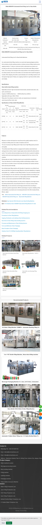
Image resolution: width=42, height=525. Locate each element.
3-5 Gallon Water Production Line (9, 502)
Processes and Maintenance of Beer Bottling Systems (14, 223)
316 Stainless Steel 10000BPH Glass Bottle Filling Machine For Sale (20, 203)
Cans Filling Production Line (8, 496)
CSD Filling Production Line (8, 493)
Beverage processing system (8, 466)
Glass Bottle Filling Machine (25, 196)
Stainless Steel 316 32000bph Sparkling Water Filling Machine (16, 231)
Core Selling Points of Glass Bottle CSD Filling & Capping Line (16, 212)
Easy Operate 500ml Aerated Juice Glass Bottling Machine (20, 201)
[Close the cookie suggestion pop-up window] (40, 518)
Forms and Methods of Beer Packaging (11, 225)
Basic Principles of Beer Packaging (10, 228)
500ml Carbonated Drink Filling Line (13, 194)
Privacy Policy (23, 510)
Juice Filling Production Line (8, 489)
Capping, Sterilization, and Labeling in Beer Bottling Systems (16, 218)
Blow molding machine (6, 469)
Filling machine (4, 472)
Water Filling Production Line (8, 486)
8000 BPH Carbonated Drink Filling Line (31, 194)
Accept (9, 523)
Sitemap (18, 510)
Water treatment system (7, 463)
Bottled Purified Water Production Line (11, 499)
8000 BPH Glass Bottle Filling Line (10, 196)
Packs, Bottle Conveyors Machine (9, 482)
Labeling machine (5, 475)
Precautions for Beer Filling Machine (10, 215)
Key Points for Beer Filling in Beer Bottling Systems (13, 220)
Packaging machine (6, 478)
